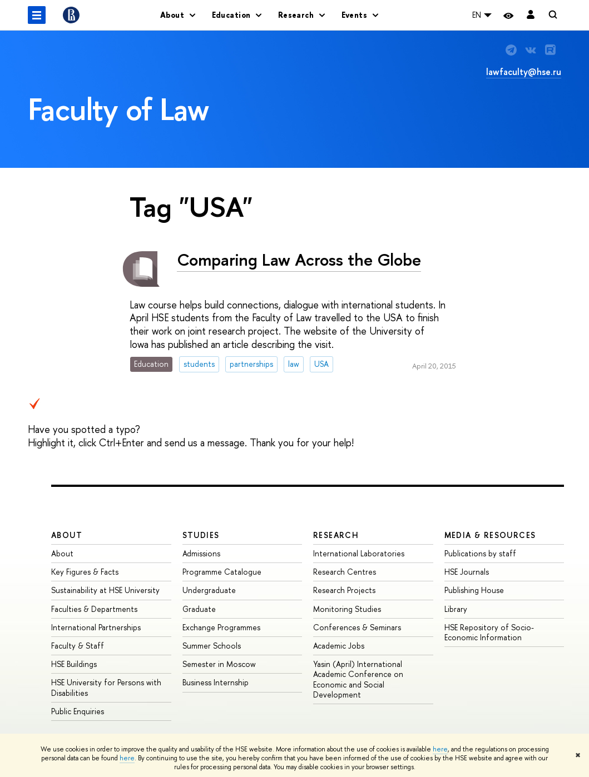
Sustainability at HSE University (105, 590)
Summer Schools (211, 645)
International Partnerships (96, 627)
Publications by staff (480, 553)
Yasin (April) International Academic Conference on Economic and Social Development (358, 679)
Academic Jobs (338, 645)
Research (336, 535)
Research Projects (344, 590)
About (66, 535)
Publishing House (474, 590)
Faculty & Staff (77, 645)
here (440, 749)
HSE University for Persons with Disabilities (106, 687)
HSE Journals (466, 571)
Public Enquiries (77, 711)
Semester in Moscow (219, 664)
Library (455, 609)
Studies (201, 535)
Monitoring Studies (347, 609)
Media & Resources (490, 535)
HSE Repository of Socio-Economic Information (489, 632)
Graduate (199, 609)
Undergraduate (209, 590)
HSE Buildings (74, 664)
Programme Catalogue (221, 571)
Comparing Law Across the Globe (299, 259)
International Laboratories (358, 553)
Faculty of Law (118, 109)
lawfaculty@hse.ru (523, 72)
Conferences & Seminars (357, 627)
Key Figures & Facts (84, 571)
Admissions (201, 553)
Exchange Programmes (221, 627)
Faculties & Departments (94, 609)
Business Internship (215, 682)
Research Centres (344, 571)
